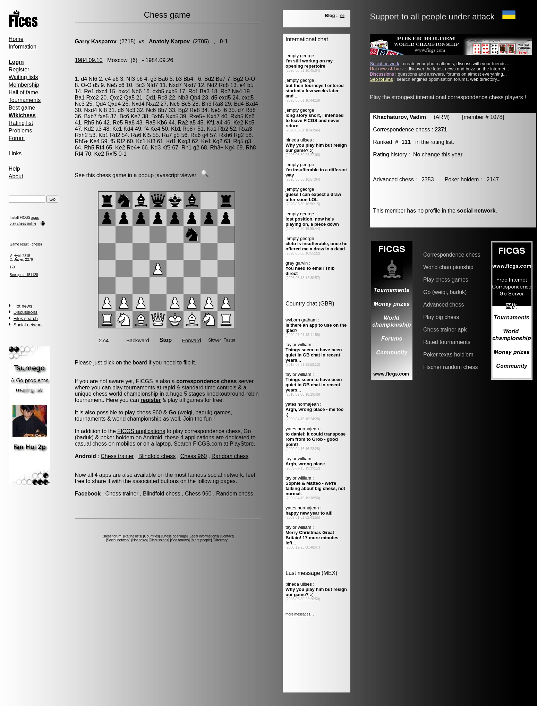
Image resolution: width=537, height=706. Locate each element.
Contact (227, 536)
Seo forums (180, 540)
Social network (28, 324)
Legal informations (204, 536)
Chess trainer (117, 456)
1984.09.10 (89, 60)
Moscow (117, 60)
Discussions (25, 312)
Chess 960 (193, 456)
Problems (20, 131)
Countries (151, 536)
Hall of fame (23, 92)
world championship (133, 394)
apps (35, 217)
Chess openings (174, 536)
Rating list (21, 123)
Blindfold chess (157, 456)
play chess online (23, 223)
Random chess (230, 456)
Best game (22, 108)
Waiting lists (23, 77)
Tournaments (25, 100)
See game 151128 (24, 275)
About (16, 176)
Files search (26, 318)
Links (15, 153)
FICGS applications (141, 431)
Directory (221, 540)
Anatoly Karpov (169, 41)
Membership (24, 85)
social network (476, 211)
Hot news (23, 306)
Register (19, 69)
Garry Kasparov (96, 41)
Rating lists (132, 536)
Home (16, 39)
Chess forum (111, 536)
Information (22, 47)
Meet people (201, 540)
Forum (17, 138)
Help (14, 169)
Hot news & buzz (387, 68)
